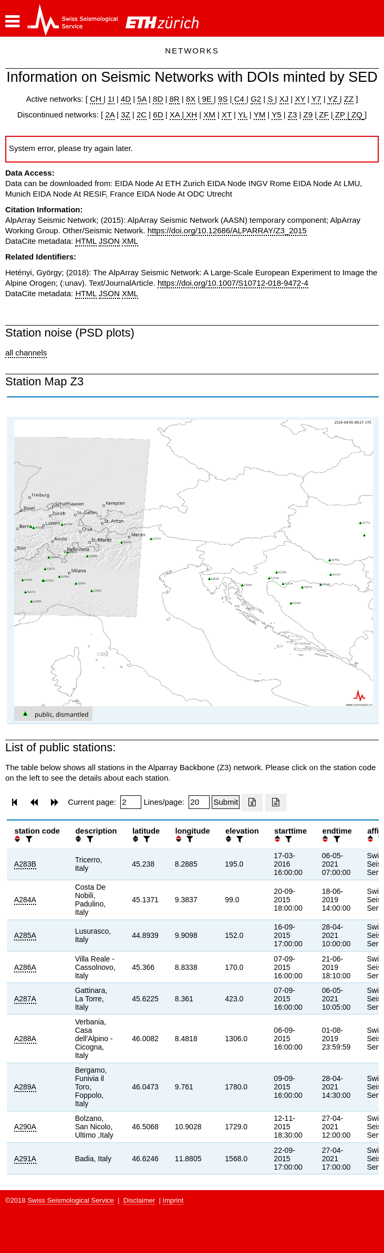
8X (190, 98)
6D (158, 114)
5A (142, 98)
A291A (25, 1158)
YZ (333, 98)
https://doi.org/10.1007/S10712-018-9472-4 (233, 282)
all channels (26, 352)
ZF (323, 114)
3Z (125, 114)
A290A (25, 1126)
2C (142, 114)
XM (209, 114)
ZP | (341, 114)
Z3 (292, 114)
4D (126, 98)
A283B (25, 864)
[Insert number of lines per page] (199, 802)
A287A (25, 999)
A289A (25, 1087)
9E (207, 98)
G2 (256, 98)
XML (130, 240)
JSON (109, 240)
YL (242, 114)
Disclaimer (139, 1200)
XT (227, 114)
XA (176, 114)
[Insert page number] (130, 802)
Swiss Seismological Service (70, 1200)
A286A (25, 967)
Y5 (276, 114)
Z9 (308, 114)
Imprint (173, 1200)
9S (222, 98)
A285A (25, 935)
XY (300, 98)
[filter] (28, 839)
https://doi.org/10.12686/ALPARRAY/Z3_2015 (227, 230)
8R (174, 98)
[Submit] (226, 802)
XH (190, 114)
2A (110, 114)
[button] (12, 21)
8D (158, 98)
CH (96, 98)
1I (111, 98)
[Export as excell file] (252, 803)
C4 (239, 98)
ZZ (349, 98)
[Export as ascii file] (275, 803)
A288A (25, 1038)
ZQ (355, 114)
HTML (85, 240)
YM (260, 114)
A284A (25, 899)
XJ (284, 98)
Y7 (316, 98)
